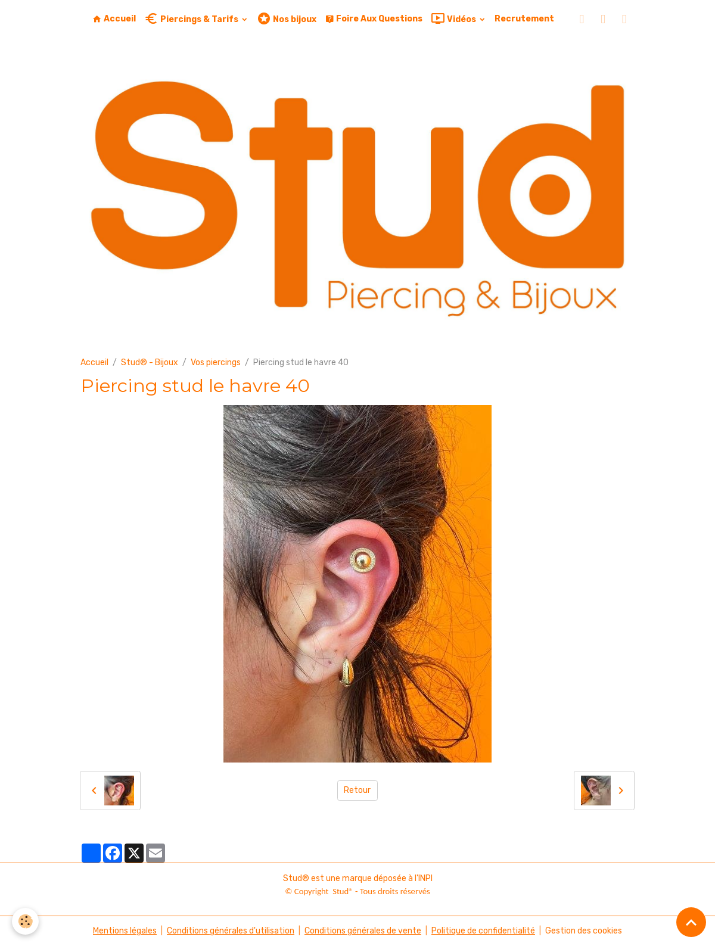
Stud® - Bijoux (149, 362)
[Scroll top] (691, 922)
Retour (357, 790)
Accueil (114, 19)
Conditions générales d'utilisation (230, 931)
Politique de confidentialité (483, 931)
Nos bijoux (286, 19)
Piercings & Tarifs (192, 19)
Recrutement (524, 19)
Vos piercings (216, 362)
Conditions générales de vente (362, 931)
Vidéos (454, 19)
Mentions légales (125, 931)
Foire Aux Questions (373, 19)
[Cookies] (25, 921)
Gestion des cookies (583, 931)
